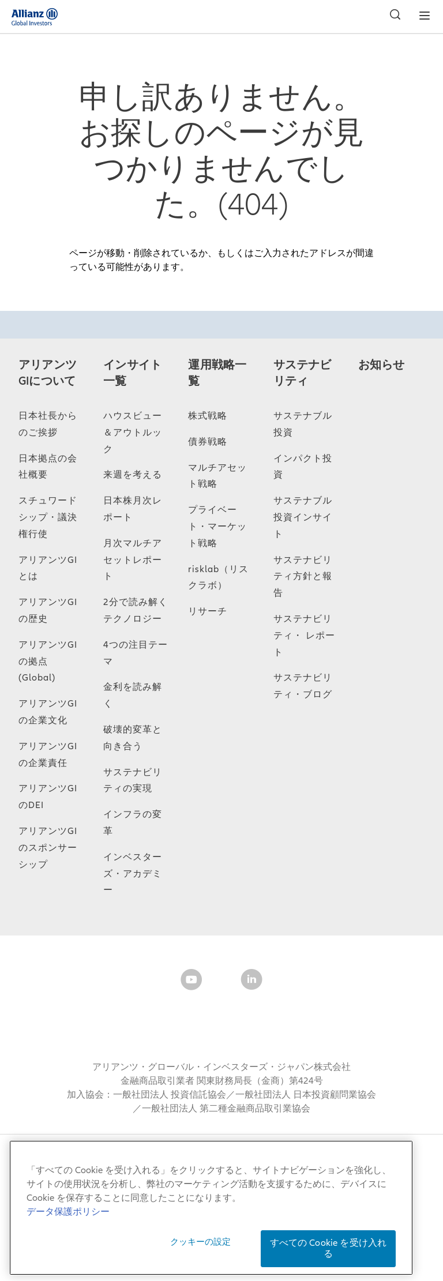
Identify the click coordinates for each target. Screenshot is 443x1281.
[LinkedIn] (251, 982)
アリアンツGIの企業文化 (47, 712)
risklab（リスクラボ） (218, 578)
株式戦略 (207, 416)
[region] (211, 1207)
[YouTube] (192, 982)
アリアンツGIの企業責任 (47, 755)
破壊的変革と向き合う (132, 738)
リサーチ (207, 611)
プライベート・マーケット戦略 (217, 526)
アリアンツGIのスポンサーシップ (47, 847)
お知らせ (381, 365)
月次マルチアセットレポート (132, 560)
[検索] (392, 16)
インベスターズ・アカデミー (132, 873)
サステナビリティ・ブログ (302, 686)
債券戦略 (207, 442)
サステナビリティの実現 (132, 781)
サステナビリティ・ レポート (304, 635)
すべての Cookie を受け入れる (328, 1248)
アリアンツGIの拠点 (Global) (47, 661)
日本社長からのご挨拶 (47, 424)
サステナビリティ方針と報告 (302, 576)
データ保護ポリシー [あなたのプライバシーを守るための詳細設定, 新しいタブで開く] (68, 1212)
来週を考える (132, 474)
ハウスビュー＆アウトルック (132, 432)
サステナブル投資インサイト (302, 517)
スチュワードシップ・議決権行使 (47, 517)
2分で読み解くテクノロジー (135, 610)
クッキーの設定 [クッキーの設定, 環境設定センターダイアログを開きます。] (200, 1242)
